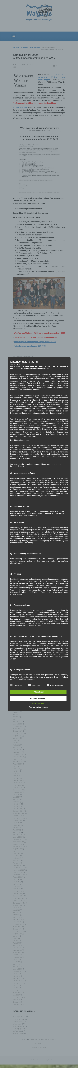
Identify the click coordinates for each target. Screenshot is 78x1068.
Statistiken (34, 685)
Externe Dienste (55, 685)
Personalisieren (38, 703)
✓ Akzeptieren (38, 692)
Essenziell (16, 685)
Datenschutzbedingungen (38, 707)
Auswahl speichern (38, 698)
